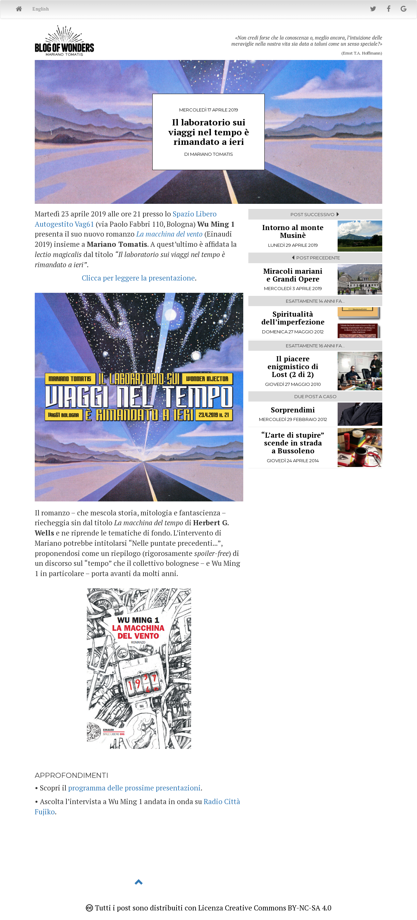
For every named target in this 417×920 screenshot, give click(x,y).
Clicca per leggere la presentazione (138, 278)
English (40, 8)
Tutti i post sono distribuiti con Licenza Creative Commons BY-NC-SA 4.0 (208, 908)
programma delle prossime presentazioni (134, 788)
